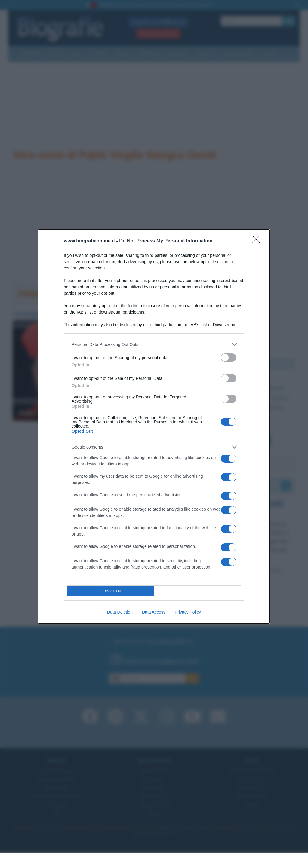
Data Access (153, 612)
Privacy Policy (188, 612)
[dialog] (154, 426)
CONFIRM (110, 591)
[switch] (228, 357)
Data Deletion (120, 612)
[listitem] (154, 344)
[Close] (258, 241)
